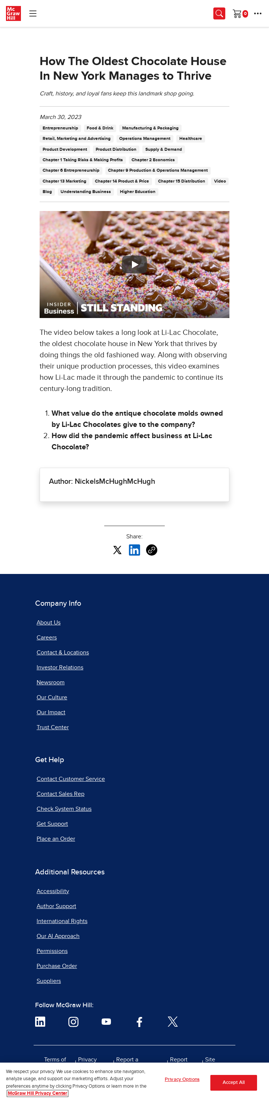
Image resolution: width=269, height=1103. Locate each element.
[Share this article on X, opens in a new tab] (117, 549)
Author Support (56, 906)
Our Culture (52, 697)
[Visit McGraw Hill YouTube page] (106, 1021)
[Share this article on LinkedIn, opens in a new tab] (134, 549)
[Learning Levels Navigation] (33, 13)
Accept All (234, 1083)
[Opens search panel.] (219, 13)
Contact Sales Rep (60, 794)
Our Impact (51, 712)
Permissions (52, 951)
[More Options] (258, 13)
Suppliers (49, 981)
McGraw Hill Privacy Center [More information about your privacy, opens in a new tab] (37, 1094)
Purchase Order (57, 966)
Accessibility (53, 891)
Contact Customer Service (71, 779)
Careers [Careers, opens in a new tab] (47, 638)
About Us (49, 623)
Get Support (52, 824)
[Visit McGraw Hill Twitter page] (173, 1021)
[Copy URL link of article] (151, 550)
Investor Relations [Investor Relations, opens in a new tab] (60, 667)
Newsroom (51, 682)
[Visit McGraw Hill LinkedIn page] (40, 1021)
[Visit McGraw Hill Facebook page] (139, 1021)
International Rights (62, 921)
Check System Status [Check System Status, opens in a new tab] (64, 809)
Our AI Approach (58, 936)
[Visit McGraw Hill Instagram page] (73, 1021)
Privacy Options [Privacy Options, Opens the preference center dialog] (182, 1080)
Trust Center (53, 727)
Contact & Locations (63, 653)
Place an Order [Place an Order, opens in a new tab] (56, 839)
